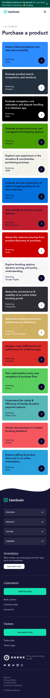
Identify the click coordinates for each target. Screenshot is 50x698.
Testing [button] (9, 532)
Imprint (7, 677)
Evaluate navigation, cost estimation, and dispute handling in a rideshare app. (24, 104)
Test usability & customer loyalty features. (24, 211)
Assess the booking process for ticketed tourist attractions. (23, 320)
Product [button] (10, 522)
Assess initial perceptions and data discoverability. (22, 48)
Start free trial (25, 591)
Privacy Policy (10, 680)
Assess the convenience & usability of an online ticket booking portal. (20, 295)
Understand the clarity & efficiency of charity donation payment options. (22, 404)
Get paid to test (25, 632)
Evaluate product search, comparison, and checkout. (21, 75)
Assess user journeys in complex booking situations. (24, 429)
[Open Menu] (44, 11)
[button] (25, 54)
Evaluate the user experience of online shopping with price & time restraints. (23, 186)
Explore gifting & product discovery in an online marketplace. (20, 458)
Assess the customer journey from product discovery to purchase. (25, 239)
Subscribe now (14, 566)
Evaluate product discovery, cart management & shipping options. (24, 130)
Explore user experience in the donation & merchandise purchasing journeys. (23, 159)
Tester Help (9, 640)
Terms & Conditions (13, 685)
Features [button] (10, 512)
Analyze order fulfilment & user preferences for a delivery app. (23, 347)
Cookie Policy (10, 682)
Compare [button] (10, 541)
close (47, 4)
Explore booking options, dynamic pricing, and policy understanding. (21, 268)
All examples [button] (11, 27)
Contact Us (9, 609)
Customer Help (11, 604)
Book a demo (10, 599)
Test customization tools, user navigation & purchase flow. (22, 375)
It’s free (29, 5)
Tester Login (9, 645)
